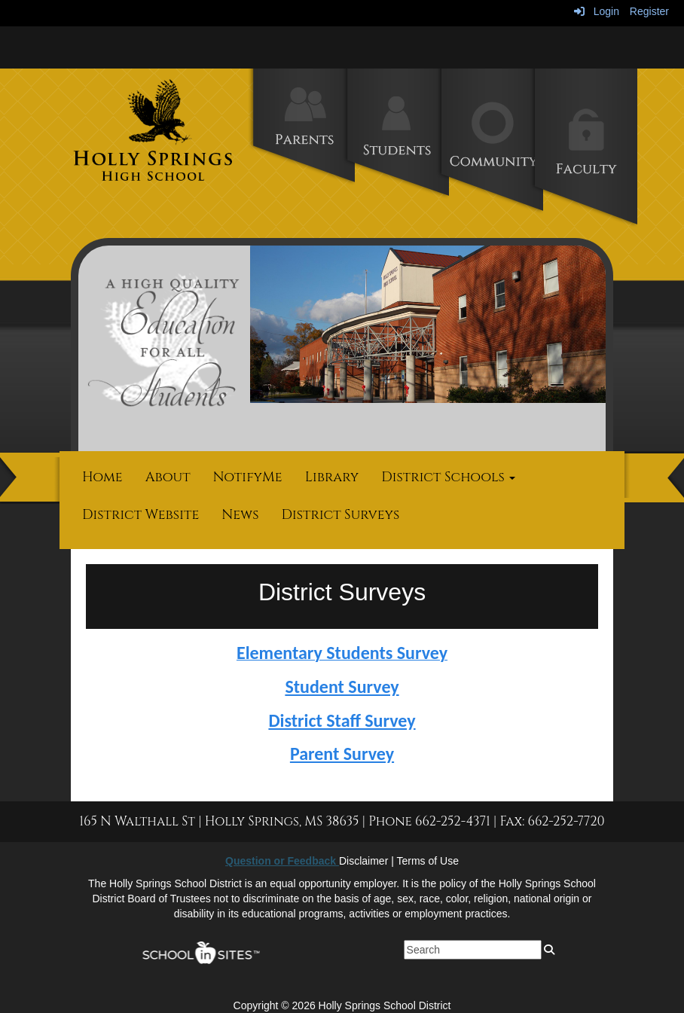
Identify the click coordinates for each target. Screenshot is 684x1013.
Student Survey (341, 686)
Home (102, 477)
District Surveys (341, 514)
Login (596, 11)
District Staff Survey (341, 720)
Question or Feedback (282, 861)
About (168, 477)
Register (649, 11)
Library (332, 477)
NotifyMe (247, 477)
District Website (140, 514)
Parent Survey (342, 753)
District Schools (448, 477)
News (239, 514)
